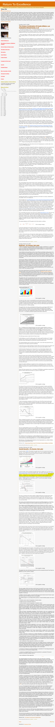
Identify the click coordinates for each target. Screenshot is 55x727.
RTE (27, 451)
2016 (3, 107)
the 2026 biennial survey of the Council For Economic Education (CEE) (39, 199)
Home (20, 721)
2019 (3, 103)
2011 (3, 113)
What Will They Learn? (44, 212)
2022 (3, 100)
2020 (3, 102)
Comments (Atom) (27, 724)
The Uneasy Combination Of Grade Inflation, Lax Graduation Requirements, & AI (34, 27)
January (4, 95)
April (4, 90)
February (4, 94)
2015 (3, 108)
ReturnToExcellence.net (6, 10)
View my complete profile (6, 21)
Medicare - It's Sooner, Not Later (29, 245)
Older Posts (52, 721)
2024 (3, 97)
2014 (3, 109)
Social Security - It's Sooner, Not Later (31, 449)
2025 (3, 96)
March (4, 93)
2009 (3, 115)
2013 (3, 110)
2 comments (35, 241)
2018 (3, 104)
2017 (3, 106)
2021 (3, 101)
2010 (3, 114)
